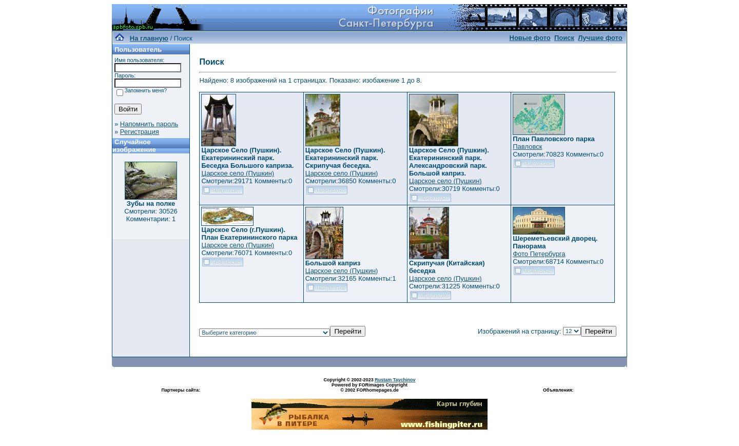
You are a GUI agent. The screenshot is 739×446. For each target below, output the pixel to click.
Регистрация (139, 131)
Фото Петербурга (539, 254)
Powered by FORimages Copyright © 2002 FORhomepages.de (369, 387)
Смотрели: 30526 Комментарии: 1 (150, 215)
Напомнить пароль (149, 124)
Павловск (527, 146)
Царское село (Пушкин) (237, 173)
